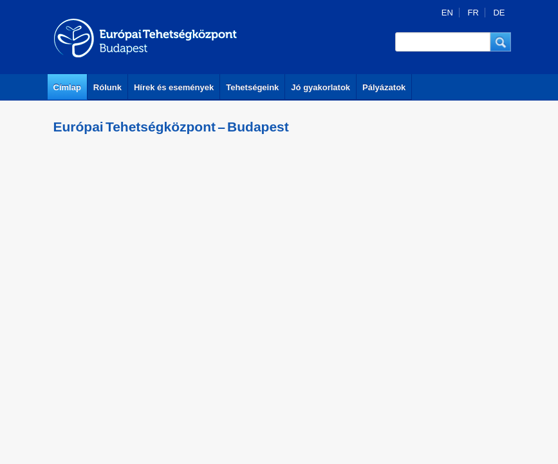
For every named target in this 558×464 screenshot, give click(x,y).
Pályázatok (383, 87)
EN (447, 12)
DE (499, 12)
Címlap (67, 87)
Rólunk (107, 87)
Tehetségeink (252, 87)
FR (472, 12)
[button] (500, 42)
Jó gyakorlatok (320, 87)
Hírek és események (174, 87)
